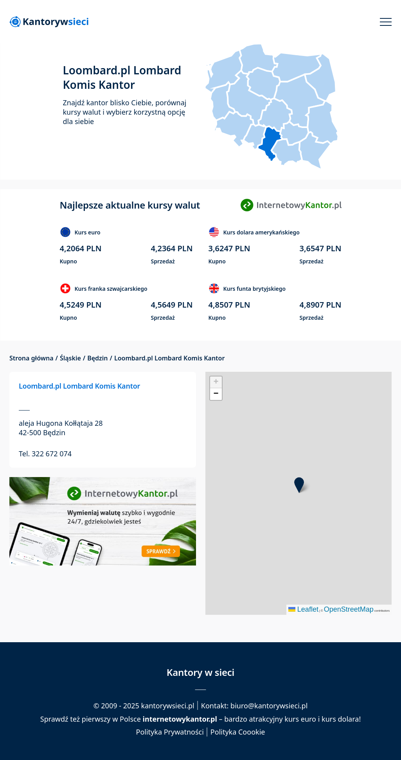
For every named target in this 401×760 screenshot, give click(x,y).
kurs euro (300, 719)
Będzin (97, 358)
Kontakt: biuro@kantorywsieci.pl (254, 705)
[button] (299, 485)
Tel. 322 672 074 (45, 453)
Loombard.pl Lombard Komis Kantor (79, 386)
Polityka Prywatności (170, 732)
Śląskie (70, 358)
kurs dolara (340, 719)
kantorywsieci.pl (167, 705)
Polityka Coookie (237, 732)
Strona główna (31, 358)
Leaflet (303, 609)
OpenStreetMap (349, 609)
